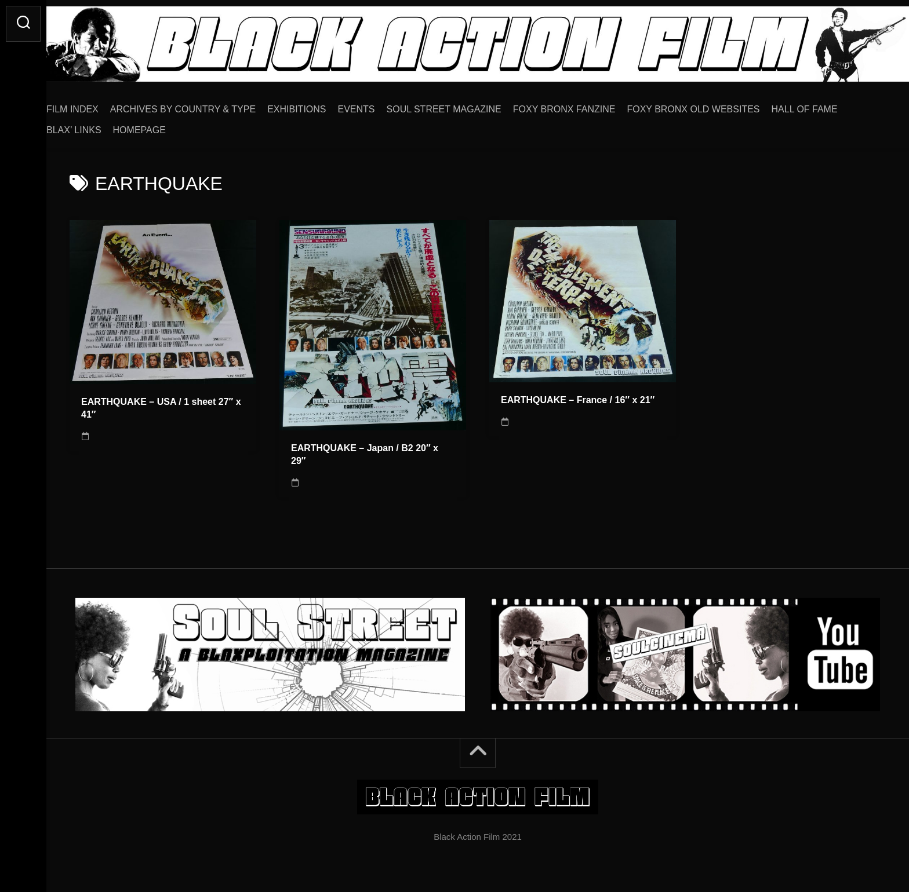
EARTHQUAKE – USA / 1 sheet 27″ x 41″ (161, 404)
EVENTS (379, 105)
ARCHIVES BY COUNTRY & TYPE (206, 105)
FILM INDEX (96, 105)
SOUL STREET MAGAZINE (467, 105)
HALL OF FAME (828, 105)
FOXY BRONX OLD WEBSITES (716, 105)
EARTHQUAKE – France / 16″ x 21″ (578, 396)
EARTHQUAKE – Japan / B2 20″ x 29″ (364, 450)
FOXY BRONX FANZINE (587, 105)
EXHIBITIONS (319, 105)
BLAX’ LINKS (97, 126)
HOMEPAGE (162, 126)
